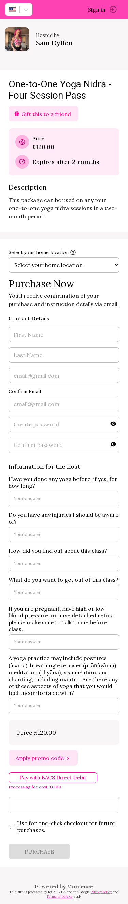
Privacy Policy (101, 892)
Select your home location (39, 252)
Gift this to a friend (42, 114)
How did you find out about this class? (58, 550)
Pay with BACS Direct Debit (52, 777)
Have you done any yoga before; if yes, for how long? (63, 482)
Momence (80, 886)
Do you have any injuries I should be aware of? (63, 518)
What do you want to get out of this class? (63, 579)
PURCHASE (39, 851)
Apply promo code (43, 758)
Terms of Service (60, 896)
